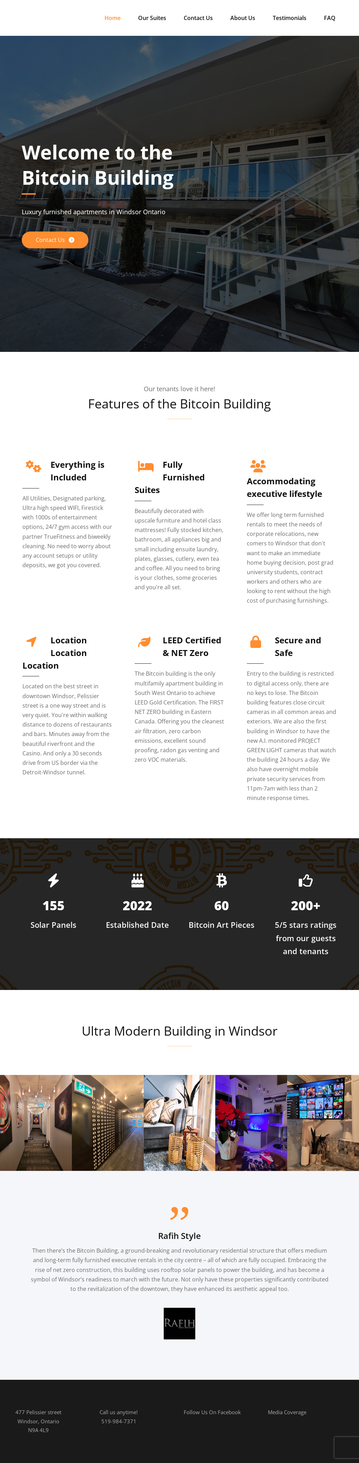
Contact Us (198, 18)
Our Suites (152, 18)
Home (112, 18)
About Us (242, 18)
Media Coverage (287, 1412)
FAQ (330, 18)
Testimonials (289, 18)
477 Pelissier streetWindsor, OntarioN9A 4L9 (38, 1421)
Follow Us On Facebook (212, 1412)
